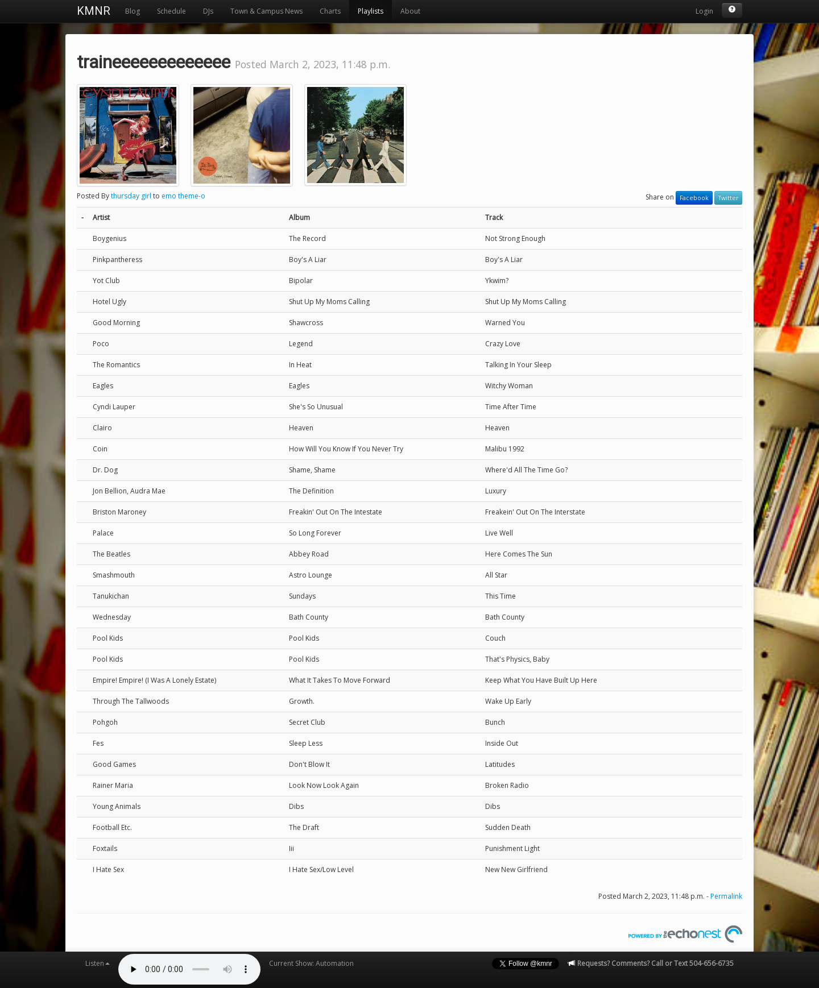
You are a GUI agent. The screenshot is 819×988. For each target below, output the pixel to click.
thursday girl (131, 196)
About (410, 11)
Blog (132, 11)
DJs (208, 11)
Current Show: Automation (311, 963)
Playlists (370, 11)
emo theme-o (183, 196)
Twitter (728, 198)
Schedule (171, 11)
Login (704, 11)
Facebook (694, 198)
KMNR (93, 11)
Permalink (726, 896)
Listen (97, 963)
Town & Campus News (266, 11)
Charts (330, 11)
